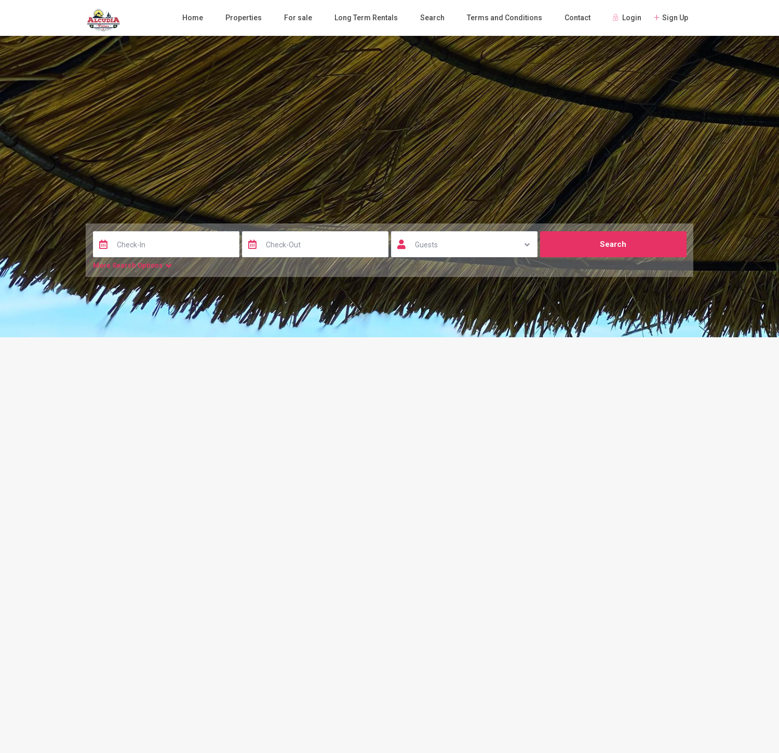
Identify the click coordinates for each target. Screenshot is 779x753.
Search (432, 18)
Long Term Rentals (366, 18)
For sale (298, 18)
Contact (577, 18)
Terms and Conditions (504, 18)
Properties (243, 18)
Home (192, 18)
